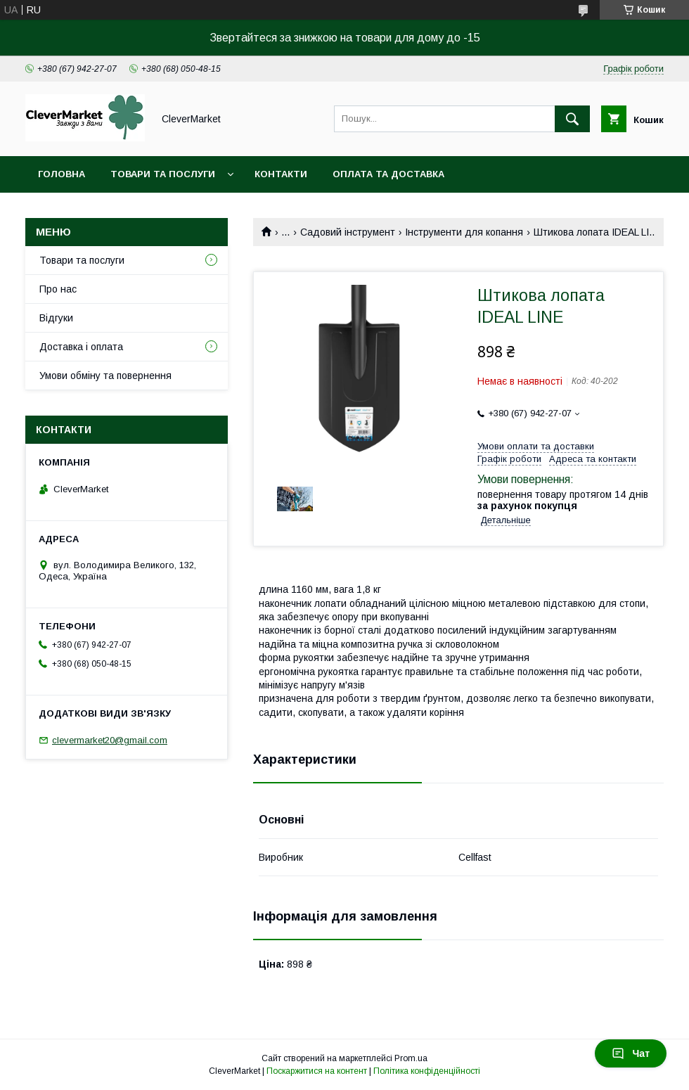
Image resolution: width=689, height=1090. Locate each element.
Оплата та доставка (388, 174)
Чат (631, 1053)
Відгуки (56, 317)
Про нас (58, 289)
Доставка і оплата (81, 346)
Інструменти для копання (464, 232)
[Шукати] (572, 118)
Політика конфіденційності (426, 1071)
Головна (61, 174)
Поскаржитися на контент (316, 1071)
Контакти (281, 174)
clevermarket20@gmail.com (109, 740)
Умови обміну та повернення (105, 375)
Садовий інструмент (347, 232)
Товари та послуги (162, 174)
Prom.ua (410, 1058)
